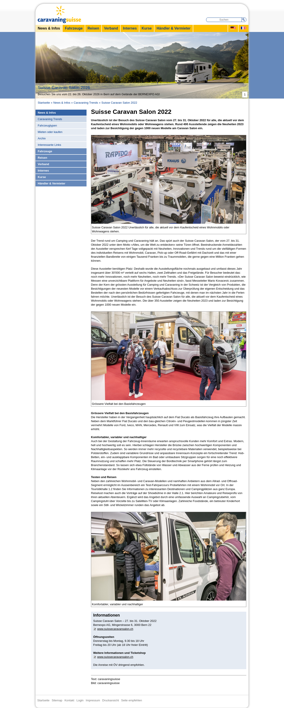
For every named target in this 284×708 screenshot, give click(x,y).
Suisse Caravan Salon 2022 (119, 102)
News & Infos (49, 28)
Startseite (44, 102)
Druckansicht (110, 700)
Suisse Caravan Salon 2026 (64, 87)
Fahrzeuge (74, 28)
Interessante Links (49, 144)
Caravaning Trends (86, 102)
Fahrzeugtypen (47, 125)
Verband (111, 28)
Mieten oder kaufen (50, 132)
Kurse (147, 28)
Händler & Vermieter (174, 28)
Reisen (93, 28)
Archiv (42, 138)
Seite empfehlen (131, 700)
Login (80, 700)
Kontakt (69, 700)
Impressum (93, 700)
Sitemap (57, 700)
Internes (130, 28)
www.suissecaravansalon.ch (115, 629)
